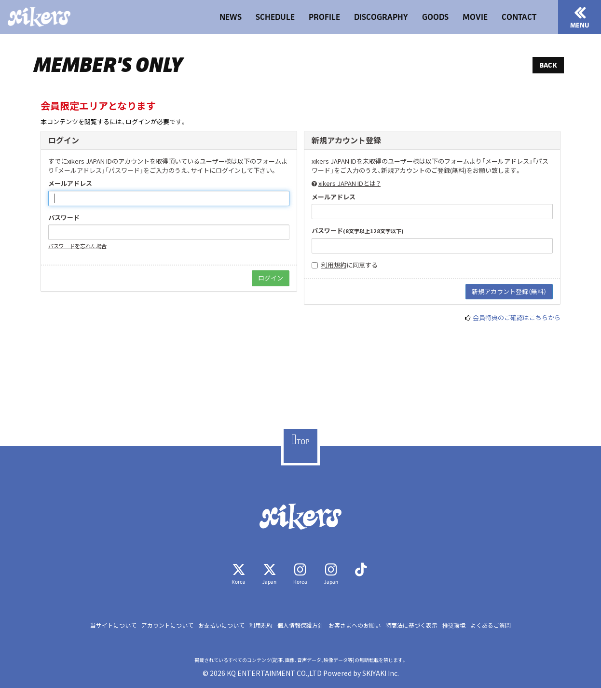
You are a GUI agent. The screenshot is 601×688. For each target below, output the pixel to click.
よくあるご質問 (490, 625)
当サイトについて (113, 625)
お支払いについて (221, 625)
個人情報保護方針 (300, 625)
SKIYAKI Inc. (380, 673)
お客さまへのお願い (354, 625)
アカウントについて (167, 625)
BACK (548, 65)
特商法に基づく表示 (411, 625)
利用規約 (333, 264)
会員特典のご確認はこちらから (516, 317)
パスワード (64, 217)
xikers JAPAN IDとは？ (349, 183)
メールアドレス (70, 183)
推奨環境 (453, 625)
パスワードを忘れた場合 (77, 246)
